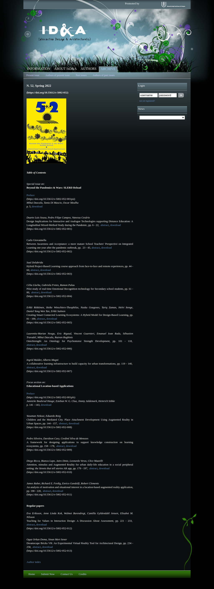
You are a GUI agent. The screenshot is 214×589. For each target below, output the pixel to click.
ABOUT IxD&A (65, 68)
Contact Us (67, 574)
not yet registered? (147, 101)
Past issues (81, 75)
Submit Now (48, 574)
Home (31, 574)
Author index (34, 562)
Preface (30, 195)
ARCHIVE (108, 69)
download (37, 206)
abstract (104, 225)
